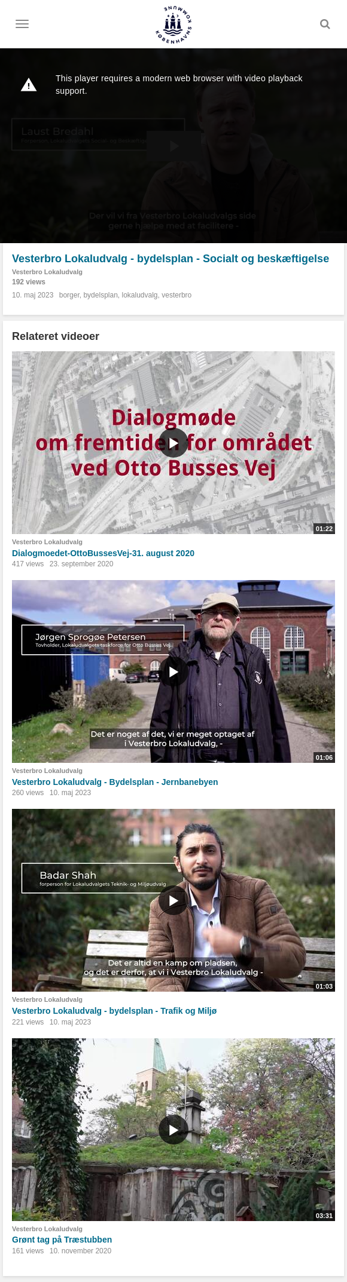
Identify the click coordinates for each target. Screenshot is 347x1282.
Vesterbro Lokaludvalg (47, 271)
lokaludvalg (139, 295)
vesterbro (176, 295)
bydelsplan (100, 295)
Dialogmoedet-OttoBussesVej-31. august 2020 (103, 553)
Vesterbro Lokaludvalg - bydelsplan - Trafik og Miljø (114, 1011)
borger (69, 295)
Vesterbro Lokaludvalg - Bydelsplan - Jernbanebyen (115, 782)
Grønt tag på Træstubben (62, 1239)
